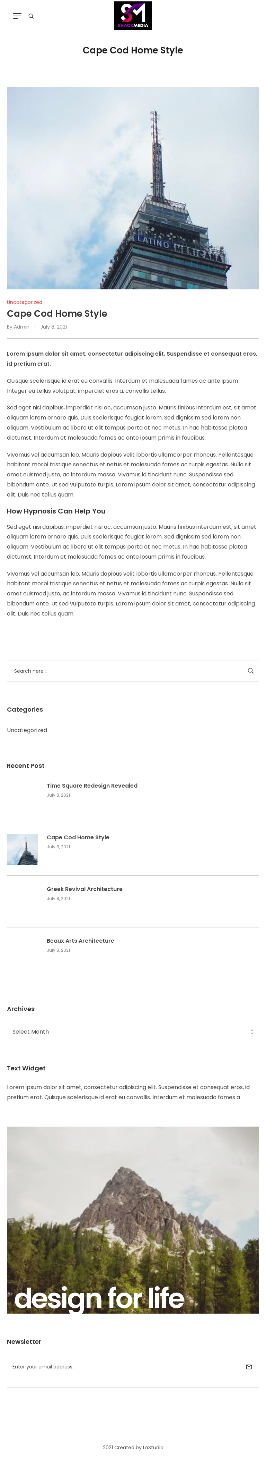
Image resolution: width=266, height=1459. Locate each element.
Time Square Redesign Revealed (92, 786)
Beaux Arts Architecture (80, 941)
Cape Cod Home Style (78, 837)
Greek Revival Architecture (85, 889)
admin (21, 326)
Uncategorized (27, 730)
